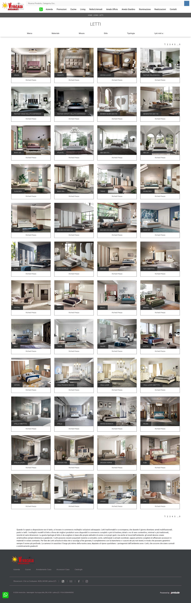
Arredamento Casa (43, 569)
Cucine (73, 9)
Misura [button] (81, 33)
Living (82, 9)
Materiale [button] (55, 33)
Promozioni (62, 9)
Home (90, 15)
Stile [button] (106, 33)
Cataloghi (79, 569)
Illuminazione (145, 9)
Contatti (173, 9)
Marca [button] (29, 33)
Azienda (49, 9)
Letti (101, 15)
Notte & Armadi (95, 9)
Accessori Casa (63, 569)
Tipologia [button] (131, 33)
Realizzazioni (160, 9)
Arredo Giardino (128, 9)
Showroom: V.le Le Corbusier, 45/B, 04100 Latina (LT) (34, 581)
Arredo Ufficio (112, 9)
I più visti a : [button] (159, 33)
